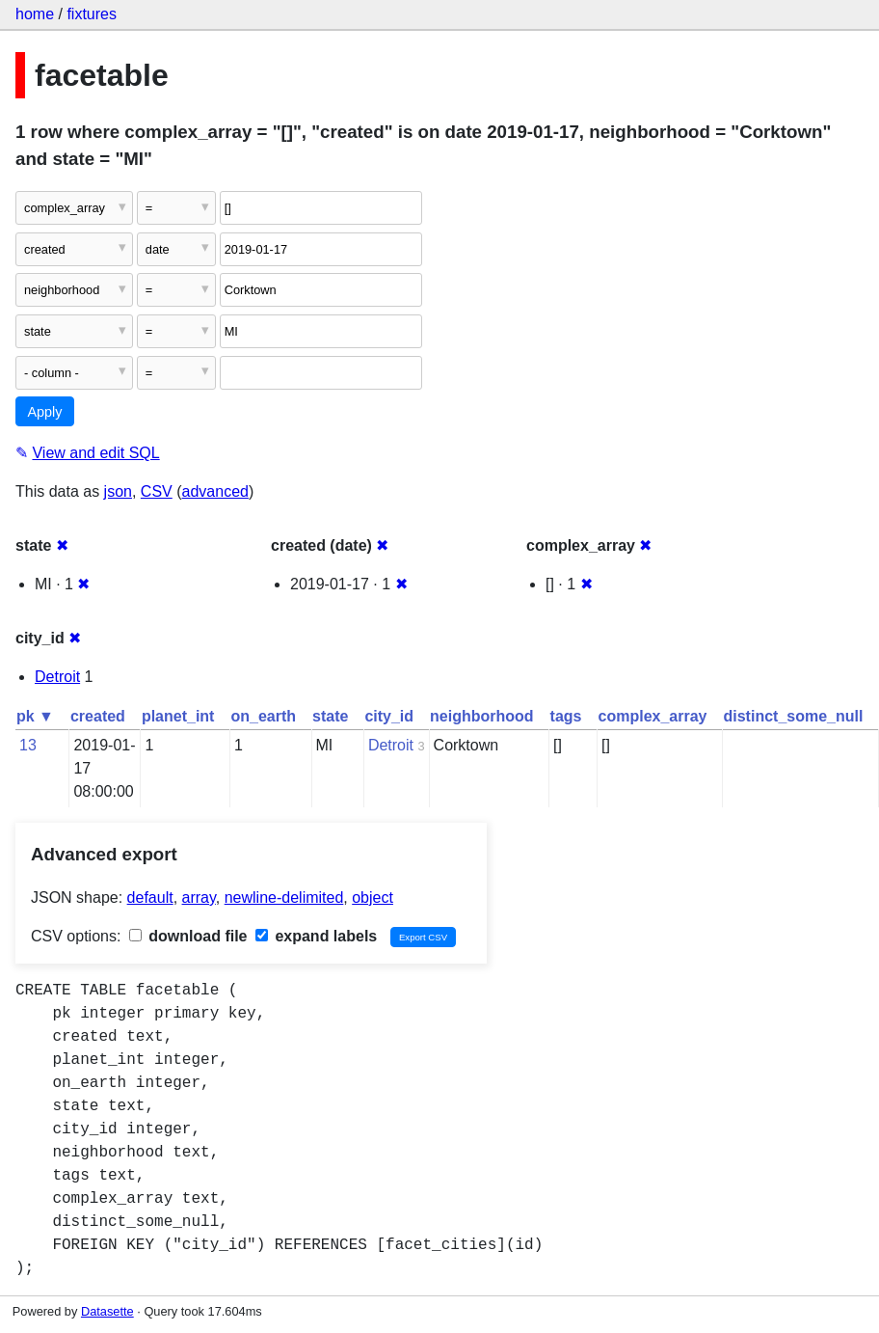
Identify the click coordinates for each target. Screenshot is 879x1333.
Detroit (57, 676)
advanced (215, 491)
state (330, 716)
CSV (157, 491)
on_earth (263, 716)
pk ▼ (35, 716)
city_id (388, 716)
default (150, 897)
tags (566, 716)
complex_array (653, 716)
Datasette (107, 1311)
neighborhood (482, 716)
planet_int (178, 716)
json (118, 491)
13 (28, 745)
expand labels (316, 936)
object (372, 897)
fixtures (92, 14)
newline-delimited (284, 897)
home (34, 14)
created (97, 716)
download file (188, 936)
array (199, 897)
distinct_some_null (793, 716)
